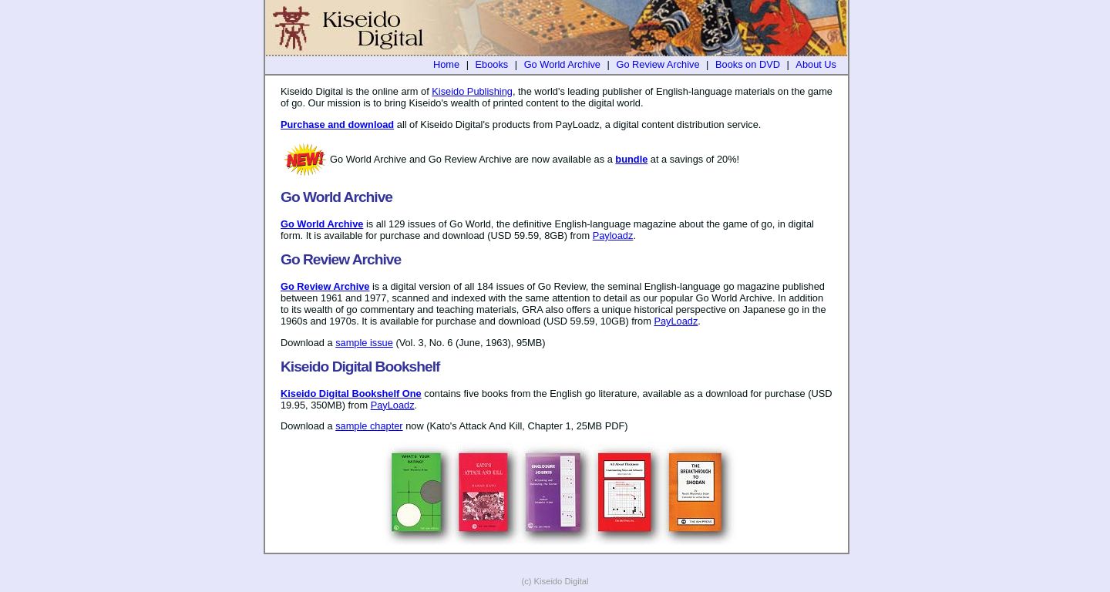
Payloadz (613, 235)
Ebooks (492, 64)
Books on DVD (747, 64)
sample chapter (369, 426)
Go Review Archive (657, 64)
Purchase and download (337, 124)
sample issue (364, 342)
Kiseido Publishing (472, 91)
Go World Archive (562, 64)
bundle (631, 159)
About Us (816, 64)
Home (446, 64)
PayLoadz (676, 321)
